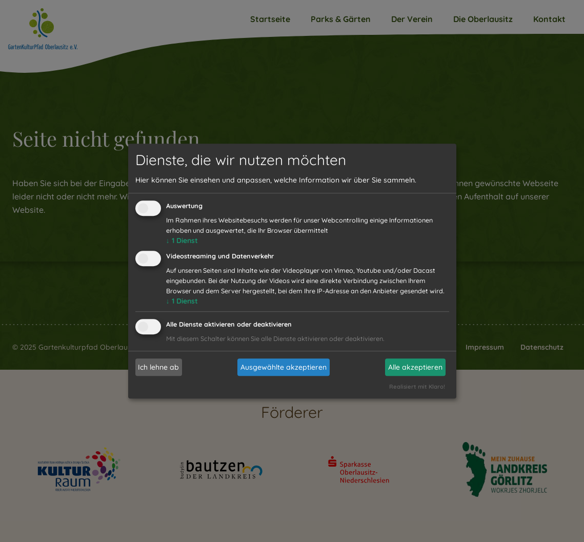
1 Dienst (182, 241)
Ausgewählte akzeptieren (283, 367)
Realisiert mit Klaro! (417, 386)
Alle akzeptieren (415, 367)
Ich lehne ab (158, 367)
